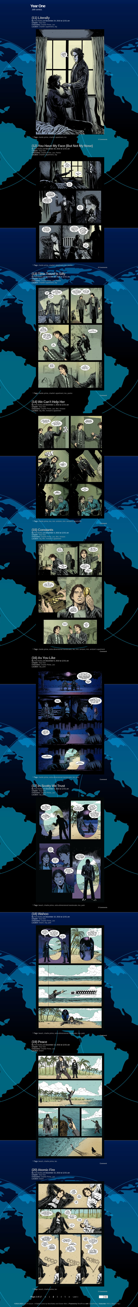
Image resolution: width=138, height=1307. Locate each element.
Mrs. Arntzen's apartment (51, 411)
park (44, 667)
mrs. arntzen (57, 521)
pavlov (69, 265)
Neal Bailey (38, 21)
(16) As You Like (43, 658)
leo (65, 137)
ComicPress (93, 1303)
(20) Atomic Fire (43, 1170)
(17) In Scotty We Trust (48, 786)
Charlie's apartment (46, 27)
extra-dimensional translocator (60, 649)
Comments (102, 139)
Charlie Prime (46, 25)
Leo (53, 25)
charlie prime (43, 137)
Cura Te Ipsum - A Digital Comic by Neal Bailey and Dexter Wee (45, 1303)
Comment (103, 395)
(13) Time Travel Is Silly (48, 274)
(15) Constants (42, 530)
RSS (108, 1303)
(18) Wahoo (40, 914)
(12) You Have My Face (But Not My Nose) (62, 146)
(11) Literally (41, 18)
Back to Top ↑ (116, 1303)
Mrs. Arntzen (60, 409)
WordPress (81, 1303)
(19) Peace (39, 1042)
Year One (42, 23)
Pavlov (58, 153)
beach (41, 905)
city (55, 27)
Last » (75, 1297)
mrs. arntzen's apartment (72, 521)
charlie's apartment (56, 137)
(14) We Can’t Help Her (48, 402)
